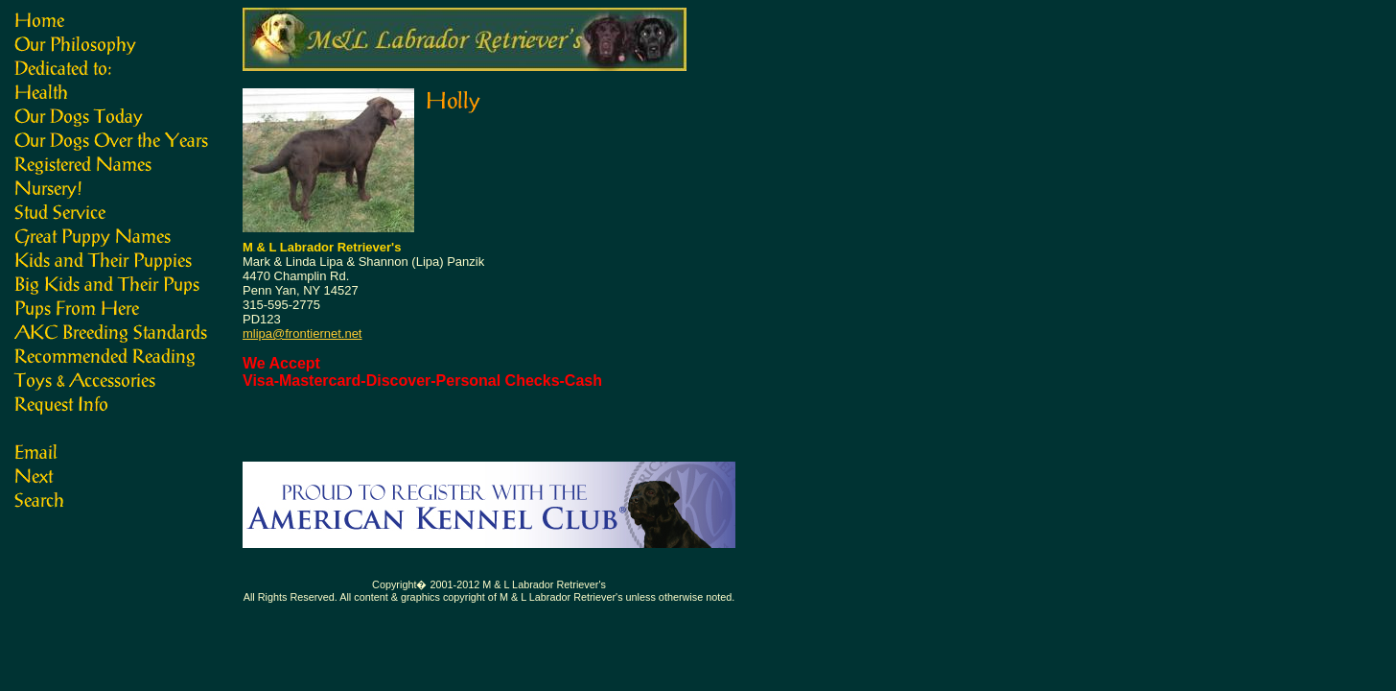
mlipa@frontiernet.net (302, 333)
